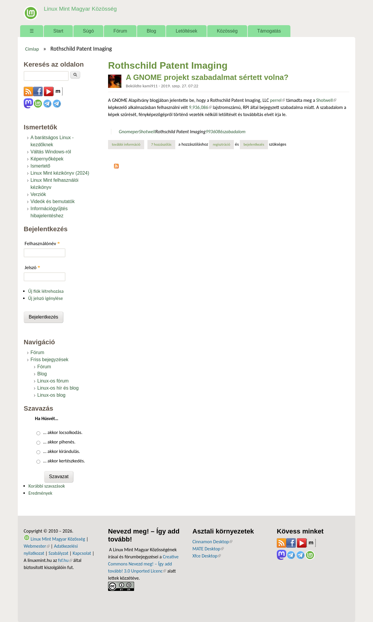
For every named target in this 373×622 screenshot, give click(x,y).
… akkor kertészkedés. (64, 461)
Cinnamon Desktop (212, 541)
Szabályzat (58, 553)
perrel (277, 100)
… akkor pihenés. (59, 442)
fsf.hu (65, 560)
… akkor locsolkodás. (63, 432)
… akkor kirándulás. (61, 451)
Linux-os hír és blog (58, 387)
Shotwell (326, 100)
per (136, 131)
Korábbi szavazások (46, 486)
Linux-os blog (51, 395)
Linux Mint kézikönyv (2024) (59, 173)
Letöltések (186, 30)
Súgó (88, 30)
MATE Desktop (208, 549)
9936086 (214, 131)
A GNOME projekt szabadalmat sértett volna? (207, 77)
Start (58, 30)
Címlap (32, 49)
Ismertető (40, 165)
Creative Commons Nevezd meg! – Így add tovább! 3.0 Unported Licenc (143, 564)
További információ (128, 144)
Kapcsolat (82, 553)
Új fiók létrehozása (46, 291)
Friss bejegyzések (49, 359)
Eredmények (40, 493)
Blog (151, 30)
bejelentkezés (254, 144)
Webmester (37, 546)
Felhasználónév (42, 243)
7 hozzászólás (161, 144)
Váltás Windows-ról (50, 151)
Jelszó (32, 267)
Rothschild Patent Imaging (180, 131)
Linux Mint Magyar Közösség (80, 9)
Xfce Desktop (206, 556)
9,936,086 (200, 107)
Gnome (126, 131)
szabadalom (233, 131)
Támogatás (269, 30)
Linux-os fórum (53, 380)
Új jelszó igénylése (45, 298)
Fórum (120, 30)
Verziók (38, 194)
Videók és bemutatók (52, 201)
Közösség (227, 30)
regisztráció (221, 144)
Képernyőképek (46, 158)
